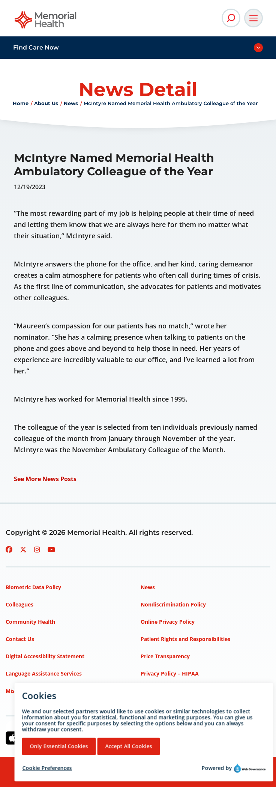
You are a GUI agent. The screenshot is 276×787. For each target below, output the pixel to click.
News (71, 103)
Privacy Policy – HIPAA (170, 673)
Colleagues (19, 604)
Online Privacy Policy (168, 621)
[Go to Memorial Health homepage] (46, 22)
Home (20, 103)
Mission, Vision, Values (35, 690)
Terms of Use (158, 690)
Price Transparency (165, 656)
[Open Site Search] (231, 18)
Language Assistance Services (44, 673)
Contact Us (20, 639)
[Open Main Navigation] (253, 18)
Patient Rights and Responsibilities (185, 639)
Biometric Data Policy (33, 587)
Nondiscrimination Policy (173, 604)
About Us (46, 103)
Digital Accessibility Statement (45, 656)
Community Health (30, 621)
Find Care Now (36, 47)
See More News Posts (45, 479)
